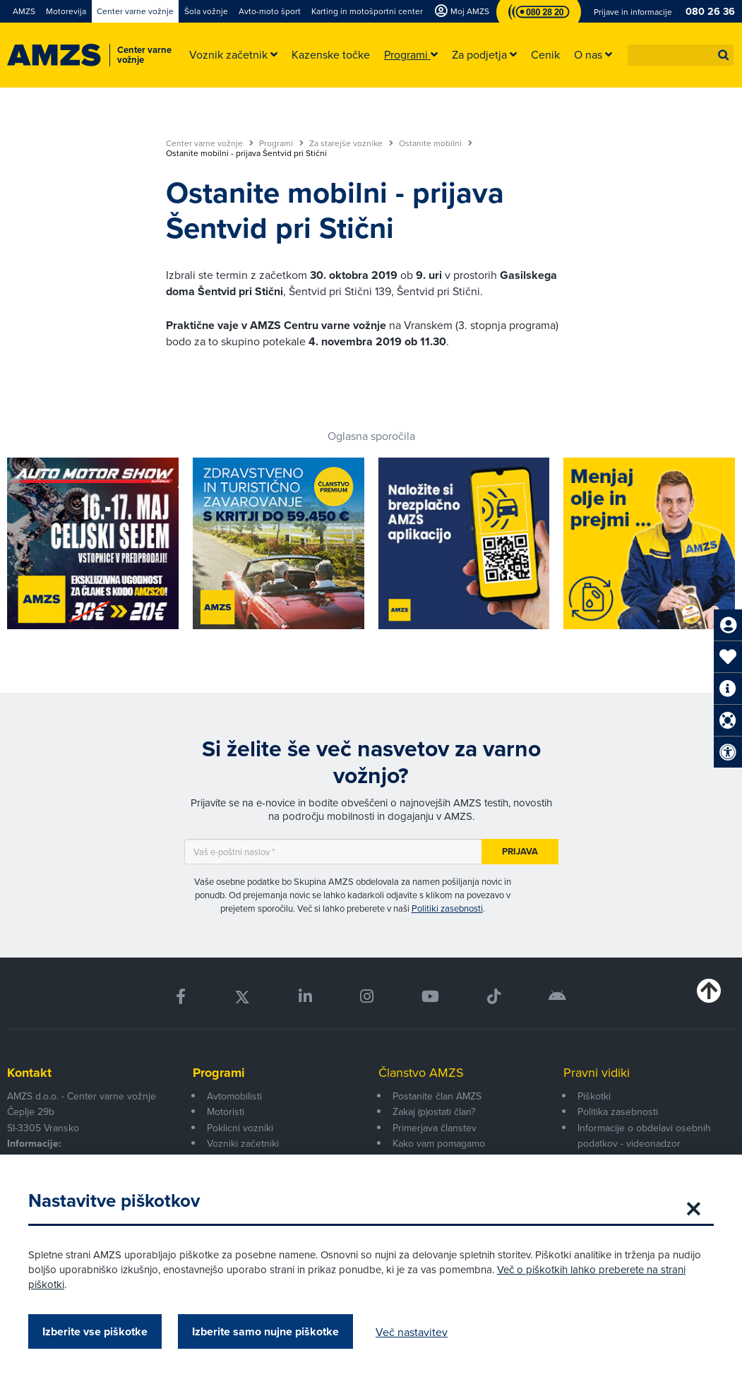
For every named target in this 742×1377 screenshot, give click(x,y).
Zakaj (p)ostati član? (434, 1111)
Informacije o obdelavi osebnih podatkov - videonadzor (644, 1135)
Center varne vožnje (209, 143)
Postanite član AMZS (437, 1096)
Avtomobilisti (234, 1096)
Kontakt (29, 1072)
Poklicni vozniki (240, 1128)
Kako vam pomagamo (439, 1143)
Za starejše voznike (351, 143)
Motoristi (225, 1111)
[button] (724, 55)
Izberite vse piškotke (95, 1331)
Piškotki (594, 1096)
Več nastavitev (412, 1332)
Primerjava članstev (435, 1128)
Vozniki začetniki (243, 1143)
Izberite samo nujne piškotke (265, 1331)
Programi (281, 143)
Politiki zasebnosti (447, 908)
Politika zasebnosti (618, 1111)
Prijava (520, 851)
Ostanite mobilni (435, 143)
